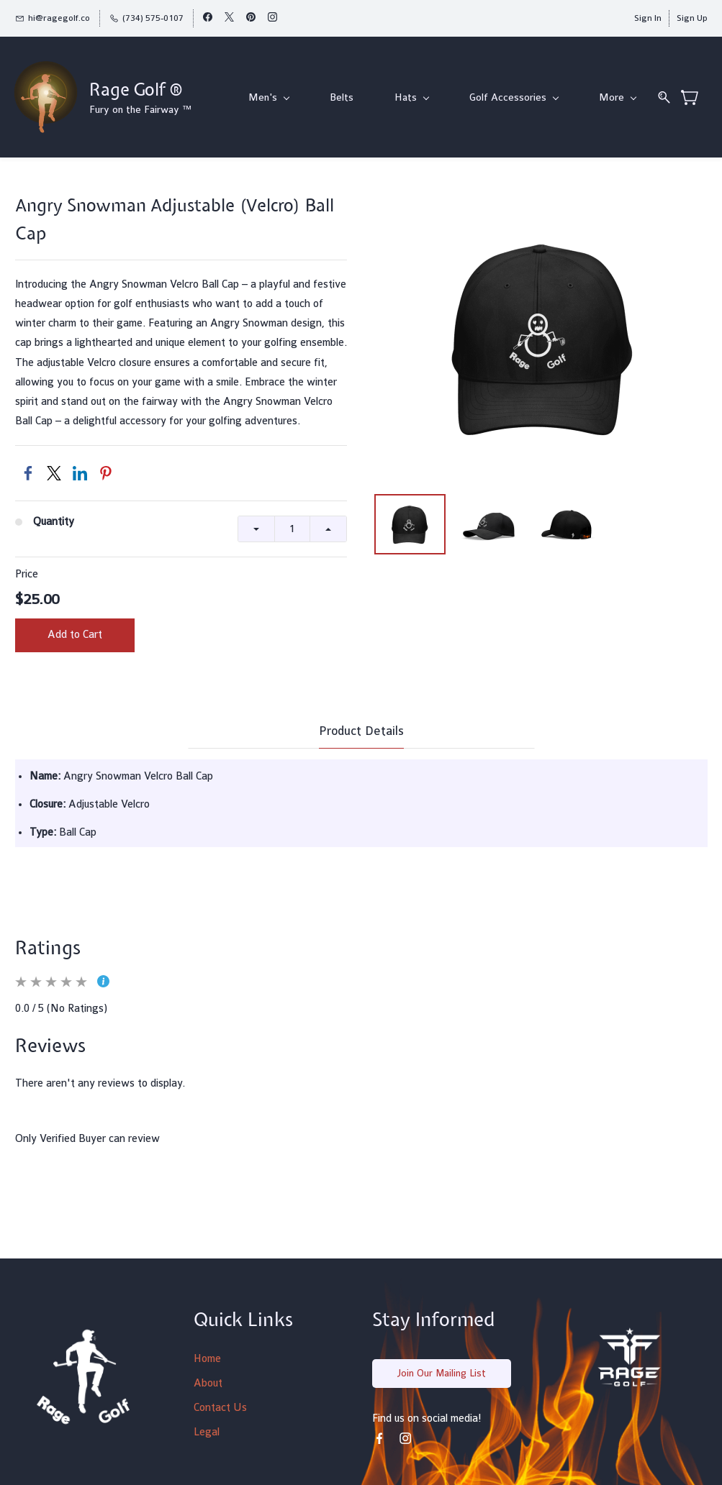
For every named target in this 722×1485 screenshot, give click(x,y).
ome (211, 1359)
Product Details (361, 732)
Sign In (648, 18)
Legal (207, 1433)
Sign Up (692, 18)
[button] (441, 1374)
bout (212, 1384)
